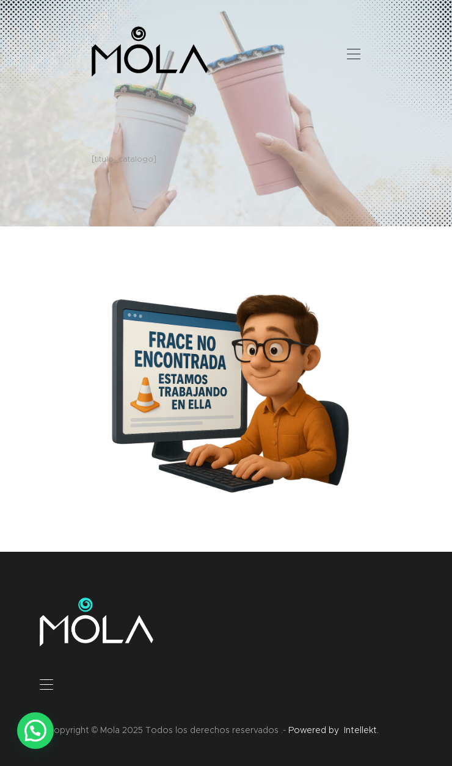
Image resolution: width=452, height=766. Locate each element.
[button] (35, 730)
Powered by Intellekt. (333, 729)
